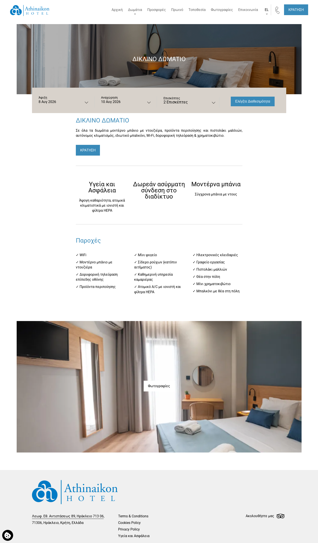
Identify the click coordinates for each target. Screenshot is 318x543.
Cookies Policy (129, 523)
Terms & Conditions (133, 516)
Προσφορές (156, 10)
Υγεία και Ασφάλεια (133, 536)
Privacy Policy (129, 529)
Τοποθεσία (197, 10)
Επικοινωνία (248, 10)
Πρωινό (177, 10)
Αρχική (117, 10)
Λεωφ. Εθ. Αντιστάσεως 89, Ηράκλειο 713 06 (68, 516)
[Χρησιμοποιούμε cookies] (7, 535)
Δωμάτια (135, 10)
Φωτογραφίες (222, 10)
